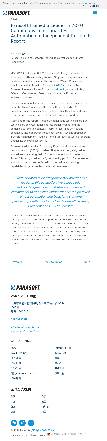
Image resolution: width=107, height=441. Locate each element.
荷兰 (44, 412)
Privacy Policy (19, 435)
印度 (44, 396)
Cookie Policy (37, 435)
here (78, 115)
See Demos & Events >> (85, 3)
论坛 (13, 348)
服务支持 (59, 368)
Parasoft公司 (62, 348)
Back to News (53, 262)
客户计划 (16, 363)
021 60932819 (19, 319)
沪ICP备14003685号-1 (43, 430)
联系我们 (59, 373)
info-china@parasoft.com (25, 327)
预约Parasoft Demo (23, 373)
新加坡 (45, 407)
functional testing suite (59, 89)
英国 (13, 407)
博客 (56, 358)
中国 (13, 402)
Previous (16, 262)
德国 (13, 412)
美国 (13, 396)
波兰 (44, 402)
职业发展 (16, 368)
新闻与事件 (60, 353)
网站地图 (16, 378)
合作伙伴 (16, 358)
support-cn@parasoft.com (26, 331)
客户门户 (59, 363)
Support (94, 6)
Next (87, 262)
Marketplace (19, 353)
